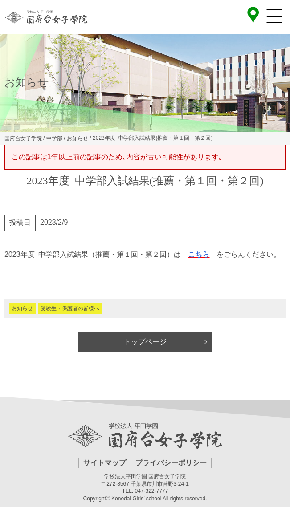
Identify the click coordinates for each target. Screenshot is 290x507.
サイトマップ (104, 462)
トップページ (145, 341)
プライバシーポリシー (171, 462)
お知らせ (22, 308)
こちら (198, 254)
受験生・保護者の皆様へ (70, 308)
